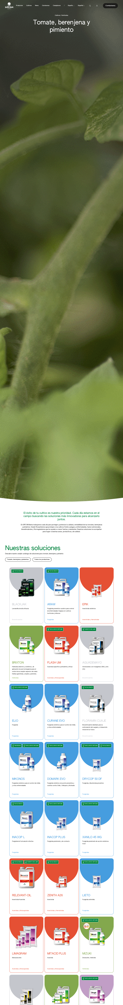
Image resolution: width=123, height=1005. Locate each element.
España (71, 6)
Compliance (57, 6)
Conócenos (45, 6)
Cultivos (29, 6)
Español (81, 6)
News (37, 6)
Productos (19, 6)
